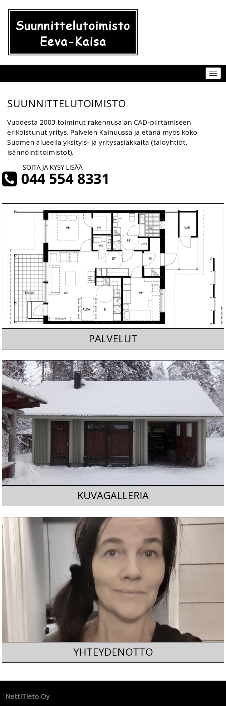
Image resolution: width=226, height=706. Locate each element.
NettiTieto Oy (27, 696)
